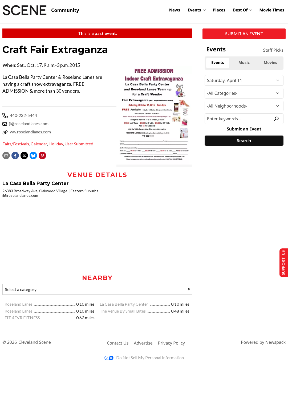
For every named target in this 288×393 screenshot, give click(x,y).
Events (194, 10)
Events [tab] (217, 62)
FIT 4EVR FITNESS (23, 318)
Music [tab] (244, 62)
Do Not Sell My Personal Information (144, 358)
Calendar (39, 143)
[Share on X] (24, 155)
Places (219, 10)
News (174, 10)
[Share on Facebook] (15, 155)
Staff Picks (273, 50)
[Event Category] (244, 93)
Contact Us (117, 343)
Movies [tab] (270, 62)
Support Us (281, 262)
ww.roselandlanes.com (30, 131)
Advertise (143, 343)
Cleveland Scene (34, 343)
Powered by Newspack (263, 343)
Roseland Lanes (19, 304)
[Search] (244, 141)
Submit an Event (244, 33)
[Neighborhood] (244, 106)
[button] (42, 155)
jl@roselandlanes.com (28, 123)
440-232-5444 (23, 115)
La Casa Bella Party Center (124, 304)
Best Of (240, 10)
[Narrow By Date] (244, 80)
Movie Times (271, 10)
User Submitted (78, 143)
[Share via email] (6, 155)
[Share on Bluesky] (33, 155)
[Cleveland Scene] (40, 10)
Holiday (55, 143)
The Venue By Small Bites (123, 311)
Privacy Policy (171, 343)
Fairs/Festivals (15, 143)
